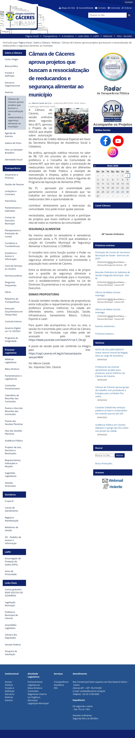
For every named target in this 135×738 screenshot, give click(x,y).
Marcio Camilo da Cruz (42, 103)
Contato (102, 7)
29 (113, 175)
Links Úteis (83, 36)
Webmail (107, 36)
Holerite (112, 487)
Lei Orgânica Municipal (34, 699)
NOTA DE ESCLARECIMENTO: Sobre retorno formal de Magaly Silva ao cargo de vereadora (111, 352)
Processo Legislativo (11, 351)
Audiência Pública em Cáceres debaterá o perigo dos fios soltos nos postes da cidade (112, 427)
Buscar (99, 447)
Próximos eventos (105, 245)
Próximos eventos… (105, 333)
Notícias (56, 42)
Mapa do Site (68, 7)
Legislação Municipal (38, 703)
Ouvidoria (10, 494)
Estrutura (9, 694)
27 (113, 191)
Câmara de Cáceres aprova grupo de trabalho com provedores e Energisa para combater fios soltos (112, 392)
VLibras (128, 7)
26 (108, 191)
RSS (56, 687)
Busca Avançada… (104, 463)
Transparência (50, 36)
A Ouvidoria (68, 36)
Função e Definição (9, 689)
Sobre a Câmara (42, 42)
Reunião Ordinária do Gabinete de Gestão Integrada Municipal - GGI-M (112, 275)
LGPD (96, 36)
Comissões (33, 691)
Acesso (8, 681)
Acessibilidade (86, 7)
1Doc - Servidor (124, 36)
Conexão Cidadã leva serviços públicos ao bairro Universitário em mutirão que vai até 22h (111, 410)
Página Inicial (32, 36)
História (9, 684)
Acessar (129, 2)
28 (108, 175)
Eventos (9, 700)
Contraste (115, 7)
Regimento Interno (37, 694)
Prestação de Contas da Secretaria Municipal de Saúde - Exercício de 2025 (112, 255)
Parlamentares (35, 681)
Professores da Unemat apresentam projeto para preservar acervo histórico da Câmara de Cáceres (110, 371)
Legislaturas (34, 684)
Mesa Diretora (35, 687)
